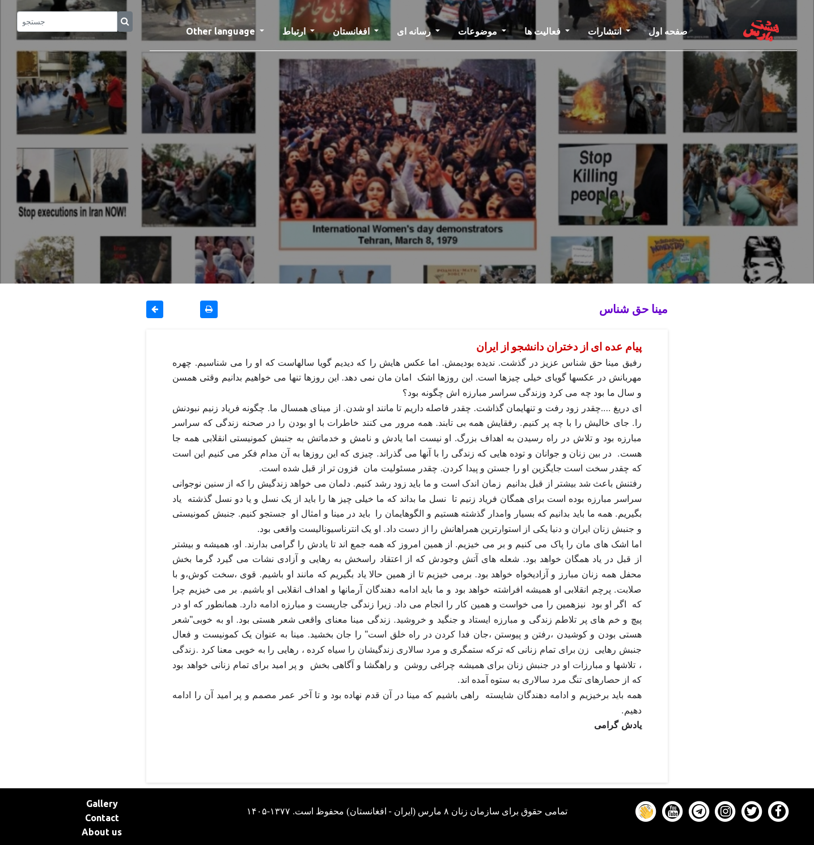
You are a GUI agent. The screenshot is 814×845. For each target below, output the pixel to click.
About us (102, 832)
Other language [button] (221, 31)
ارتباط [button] (295, 31)
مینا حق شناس (633, 308)
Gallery (102, 803)
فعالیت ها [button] (543, 31)
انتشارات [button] (606, 31)
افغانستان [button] (352, 31)
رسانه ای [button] (415, 31)
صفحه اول (672, 30)
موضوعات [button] (478, 31)
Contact (102, 818)
